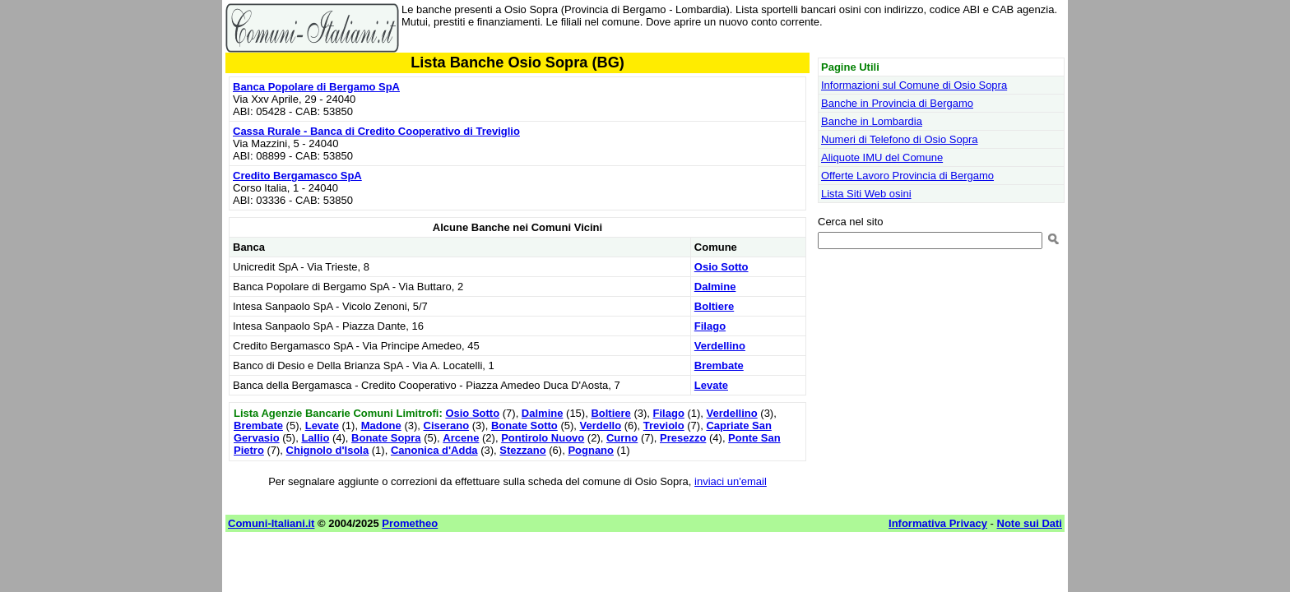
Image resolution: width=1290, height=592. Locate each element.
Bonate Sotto (524, 425)
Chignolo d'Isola (327, 450)
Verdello (601, 425)
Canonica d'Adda (434, 450)
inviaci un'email (730, 481)
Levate (711, 385)
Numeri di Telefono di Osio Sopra (899, 139)
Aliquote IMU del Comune (882, 157)
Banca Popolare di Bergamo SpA (316, 87)
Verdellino (719, 346)
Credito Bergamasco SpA (297, 175)
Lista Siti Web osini (866, 193)
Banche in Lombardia (871, 121)
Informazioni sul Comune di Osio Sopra (914, 85)
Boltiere (714, 306)
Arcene (461, 438)
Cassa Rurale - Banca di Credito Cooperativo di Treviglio (376, 131)
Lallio (315, 438)
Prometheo (410, 523)
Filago (710, 326)
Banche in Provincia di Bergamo (897, 103)
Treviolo (663, 425)
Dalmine (715, 286)
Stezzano (522, 450)
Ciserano (447, 425)
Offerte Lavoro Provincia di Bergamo (907, 175)
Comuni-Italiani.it (271, 523)
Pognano (591, 450)
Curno (622, 438)
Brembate (719, 365)
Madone (381, 425)
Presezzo (683, 438)
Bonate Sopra (386, 438)
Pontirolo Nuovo (542, 438)
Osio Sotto (721, 267)
